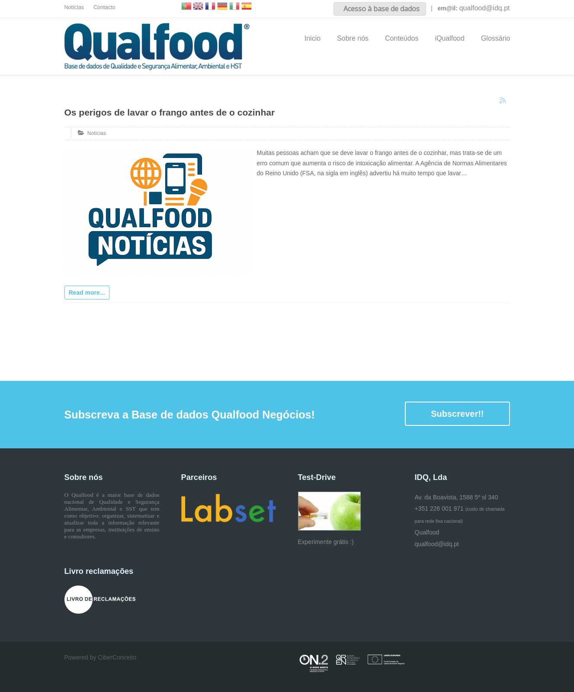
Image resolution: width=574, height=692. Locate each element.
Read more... (87, 292)
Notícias (74, 7)
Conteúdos (401, 38)
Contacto (104, 7)
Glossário (495, 38)
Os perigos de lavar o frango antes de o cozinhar (169, 112)
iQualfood (450, 38)
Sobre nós (353, 38)
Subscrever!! (457, 413)
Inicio (313, 38)
